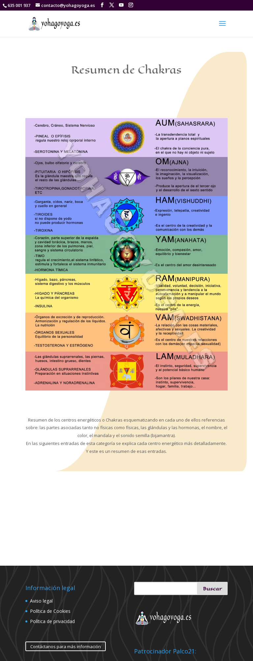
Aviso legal (41, 601)
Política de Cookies (50, 611)
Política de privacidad (52, 621)
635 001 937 (19, 5)
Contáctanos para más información (65, 646)
